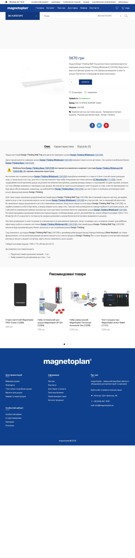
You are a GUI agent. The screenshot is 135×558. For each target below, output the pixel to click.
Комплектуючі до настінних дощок (86, 112)
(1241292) (86, 155)
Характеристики (64, 146)
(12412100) (20, 163)
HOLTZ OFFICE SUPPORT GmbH (88, 103)
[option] (20, 306)
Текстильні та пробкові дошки (19, 389)
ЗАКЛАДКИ (55, 2)
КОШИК (86, 2)
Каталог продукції (56, 400)
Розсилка (10, 425)
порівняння (92, 92)
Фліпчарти (10, 385)
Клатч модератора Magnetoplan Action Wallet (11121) (113, 323)
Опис (47, 146)
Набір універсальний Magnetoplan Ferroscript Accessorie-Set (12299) (80, 323)
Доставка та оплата (57, 389)
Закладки (10, 422)
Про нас (51, 381)
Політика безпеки (55, 393)
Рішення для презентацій (88, 115)
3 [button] (70, 344)
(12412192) (59, 224)
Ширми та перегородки (16, 396)
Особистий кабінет (14, 414)
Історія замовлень (13, 418)
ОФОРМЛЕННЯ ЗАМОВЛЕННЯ (104, 2)
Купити (85, 82)
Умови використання (57, 396)
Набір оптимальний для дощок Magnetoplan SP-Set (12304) (50, 323)
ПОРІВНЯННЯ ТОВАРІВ (72, 2)
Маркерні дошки (13, 381)
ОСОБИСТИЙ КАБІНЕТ (40, 2)
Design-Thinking (108, 115)
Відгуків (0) (84, 146)
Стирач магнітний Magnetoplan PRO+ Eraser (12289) (19, 321)
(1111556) (104, 180)
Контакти (52, 385)
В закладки (77, 92)
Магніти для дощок (14, 393)
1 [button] (64, 344)
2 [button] (67, 344)
